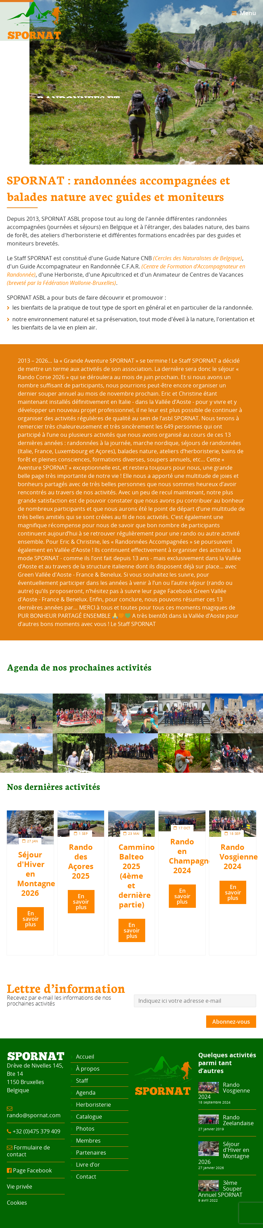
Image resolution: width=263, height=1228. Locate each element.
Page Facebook (32, 1170)
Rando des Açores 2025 (80, 861)
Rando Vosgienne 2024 (239, 856)
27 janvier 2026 (211, 1167)
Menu (244, 13)
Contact (86, 1176)
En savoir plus (31, 919)
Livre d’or (88, 1164)
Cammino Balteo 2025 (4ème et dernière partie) (136, 876)
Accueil (85, 1056)
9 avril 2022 (208, 1200)
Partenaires (91, 1152)
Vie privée (19, 1186)
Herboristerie (93, 1104)
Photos (85, 1128)
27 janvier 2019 (211, 1129)
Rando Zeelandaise (238, 1120)
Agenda (86, 1092)
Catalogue (89, 1116)
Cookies (17, 1202)
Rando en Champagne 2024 (191, 856)
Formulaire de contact (28, 1151)
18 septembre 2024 (214, 1102)
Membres (88, 1140)
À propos (88, 1068)
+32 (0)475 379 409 (36, 1131)
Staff (82, 1080)
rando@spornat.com (34, 1115)
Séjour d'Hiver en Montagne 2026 (223, 1153)
